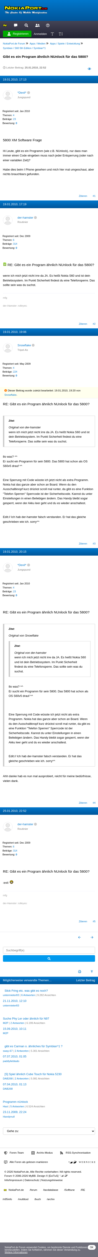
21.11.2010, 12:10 (14, 1001)
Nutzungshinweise (51, 1180)
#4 (94, 802)
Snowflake (24, 345)
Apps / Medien (38, 43)
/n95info (7, 1199)
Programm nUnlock (15, 1101)
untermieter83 (11, 995)
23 (14, 119)
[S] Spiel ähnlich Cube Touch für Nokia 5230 (33, 1074)
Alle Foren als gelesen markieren (26, 1162)
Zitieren (83, 196)
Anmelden (40, 33)
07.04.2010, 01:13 (14, 1084)
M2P (5, 1023)
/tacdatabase (50, 1190)
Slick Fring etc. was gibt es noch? (26, 990)
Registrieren (18, 34)
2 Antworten (17, 1023)
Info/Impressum (13, 1180)
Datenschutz (32, 1180)
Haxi (5, 1106)
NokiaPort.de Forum (14, 43)
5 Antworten (17, 1106)
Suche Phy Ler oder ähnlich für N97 (26, 1018)
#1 (94, 196)
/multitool (23, 1199)
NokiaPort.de (14, 1190)
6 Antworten (28, 995)
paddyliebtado (11, 1061)
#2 (94, 323)
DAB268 (8, 1078)
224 (15, 371)
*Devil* (22, 92)
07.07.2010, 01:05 (14, 1056)
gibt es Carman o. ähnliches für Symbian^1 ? (33, 1046)
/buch (37, 1199)
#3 (94, 543)
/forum (33, 1190)
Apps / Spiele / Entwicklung (65, 43)
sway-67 (8, 1051)
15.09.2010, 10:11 (14, 1028)
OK (91, 1247)
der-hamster (25, 217)
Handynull (9, 1116)
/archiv (50, 1199)
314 (15, 243)
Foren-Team (14, 1152)
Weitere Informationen (16, 1252)
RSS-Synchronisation (75, 1152)
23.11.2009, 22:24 (14, 1112)
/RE (83, 1190)
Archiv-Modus (42, 1152)
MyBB (32, 1175)
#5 (94, 921)
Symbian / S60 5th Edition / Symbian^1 (24, 48)
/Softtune (69, 1190)
